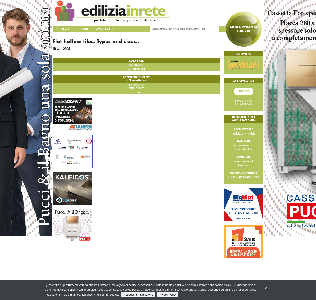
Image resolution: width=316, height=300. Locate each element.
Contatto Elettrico (243, 149)
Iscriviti (244, 91)
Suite (256, 176)
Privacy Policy (167, 294)
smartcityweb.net (243, 161)
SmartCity (243, 165)
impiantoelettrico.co (243, 145)
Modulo (251, 133)
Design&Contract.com (239, 176)
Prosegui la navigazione (138, 294)
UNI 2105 (63, 48)
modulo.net (238, 133)
